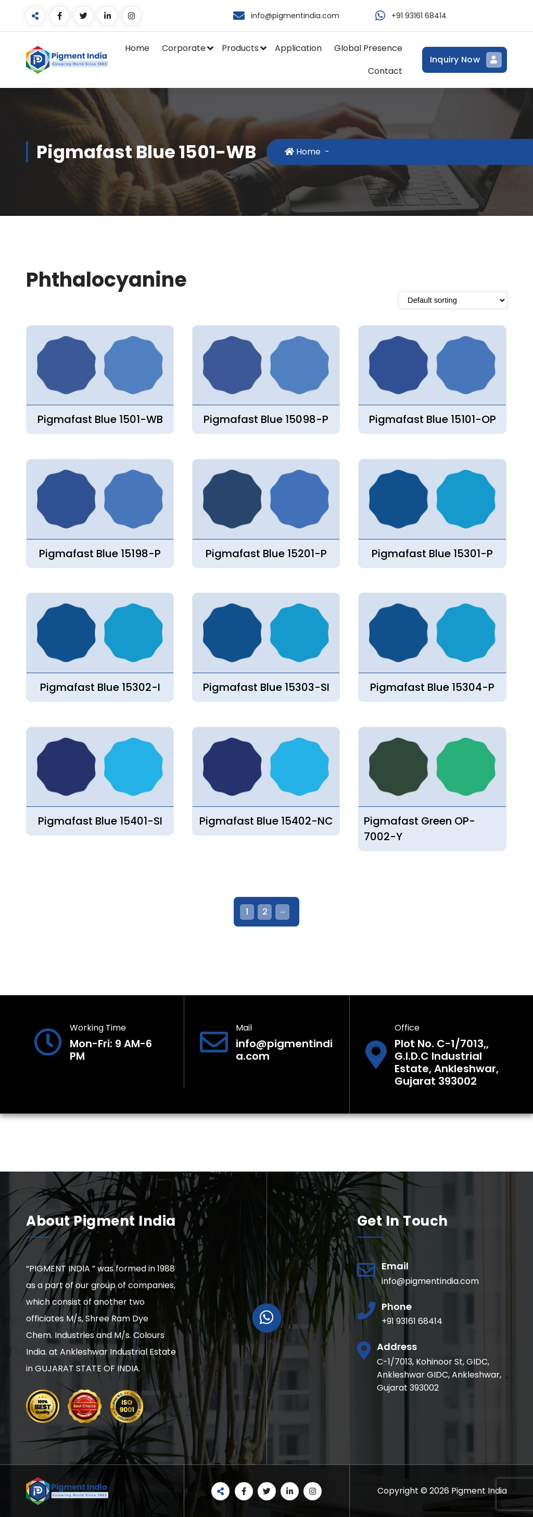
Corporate (184, 48)
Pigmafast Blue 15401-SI (100, 821)
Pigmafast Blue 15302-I (100, 687)
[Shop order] (453, 300)
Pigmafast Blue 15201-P (266, 553)
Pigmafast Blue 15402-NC (266, 821)
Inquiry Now (464, 59)
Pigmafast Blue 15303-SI (266, 687)
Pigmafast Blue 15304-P (432, 687)
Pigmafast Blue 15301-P (432, 553)
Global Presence (368, 48)
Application (298, 48)
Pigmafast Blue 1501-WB (100, 419)
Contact (385, 71)
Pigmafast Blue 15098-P (266, 419)
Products (240, 48)
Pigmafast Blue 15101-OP (432, 419)
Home (137, 48)
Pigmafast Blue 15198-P (100, 553)
